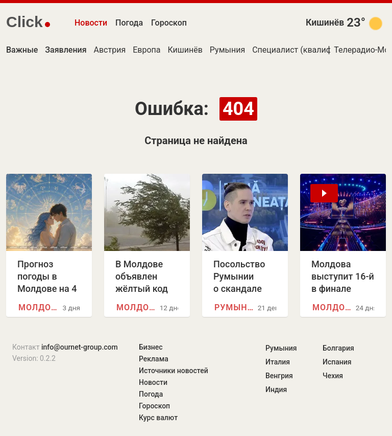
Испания (337, 362)
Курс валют (158, 418)
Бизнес (151, 347)
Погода (129, 23)
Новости (91, 23)
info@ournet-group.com (79, 347)
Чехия (333, 376)
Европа (146, 50)
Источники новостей (173, 370)
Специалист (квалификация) (307, 50)
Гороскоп (169, 23)
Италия (277, 362)
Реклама (153, 359)
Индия (276, 389)
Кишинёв (325, 22)
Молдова (40, 307)
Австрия (110, 50)
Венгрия (279, 376)
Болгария (338, 348)
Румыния (227, 50)
